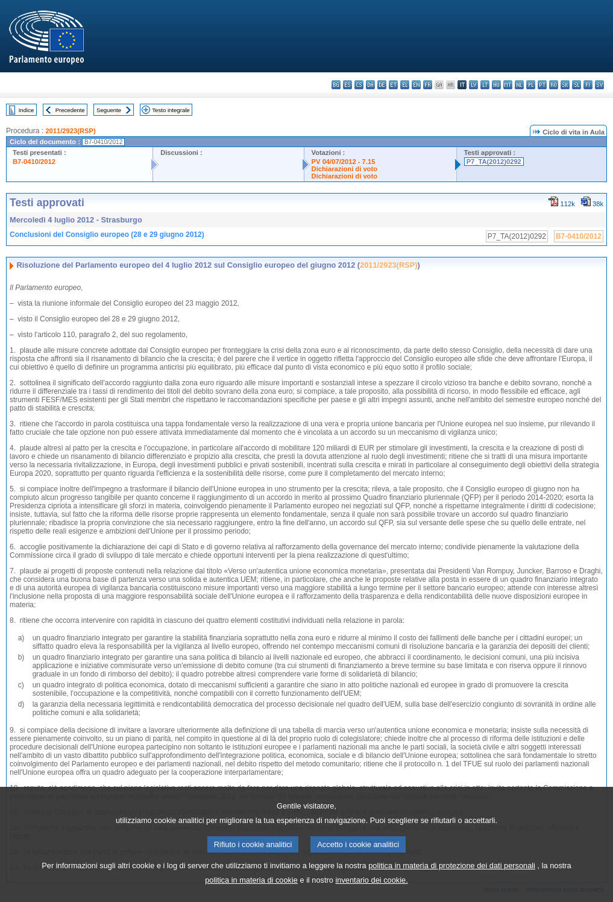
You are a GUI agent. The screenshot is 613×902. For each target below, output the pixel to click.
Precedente (70, 110)
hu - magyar (496, 84)
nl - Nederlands (519, 84)
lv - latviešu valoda (473, 84)
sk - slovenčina (565, 84)
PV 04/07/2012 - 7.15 (344, 161)
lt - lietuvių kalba (484, 84)
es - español (347, 84)
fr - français (427, 84)
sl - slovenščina (576, 84)
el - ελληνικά (404, 84)
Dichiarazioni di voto (344, 168)
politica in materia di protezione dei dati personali (451, 880)
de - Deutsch (381, 84)
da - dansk (370, 84)
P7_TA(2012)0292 (494, 161)
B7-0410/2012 (34, 161)
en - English (416, 84)
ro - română (553, 84)
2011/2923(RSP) (70, 130)
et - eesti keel (393, 84)
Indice (26, 110)
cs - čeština (358, 84)
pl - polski (530, 84)
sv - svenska (599, 84)
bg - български (336, 84)
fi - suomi (588, 84)
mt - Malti (507, 84)
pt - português (542, 84)
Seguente (108, 110)
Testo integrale (170, 110)
